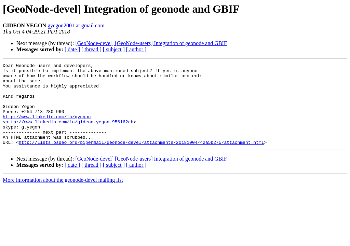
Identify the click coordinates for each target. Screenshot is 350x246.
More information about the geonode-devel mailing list (63, 196)
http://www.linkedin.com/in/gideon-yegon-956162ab (69, 134)
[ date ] (72, 49)
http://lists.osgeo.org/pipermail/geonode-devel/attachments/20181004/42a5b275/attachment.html (141, 158)
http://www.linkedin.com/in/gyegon (47, 128)
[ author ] (136, 49)
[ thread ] (91, 49)
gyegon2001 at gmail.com (76, 25)
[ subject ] (114, 49)
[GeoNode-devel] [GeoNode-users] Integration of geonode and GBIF (151, 43)
